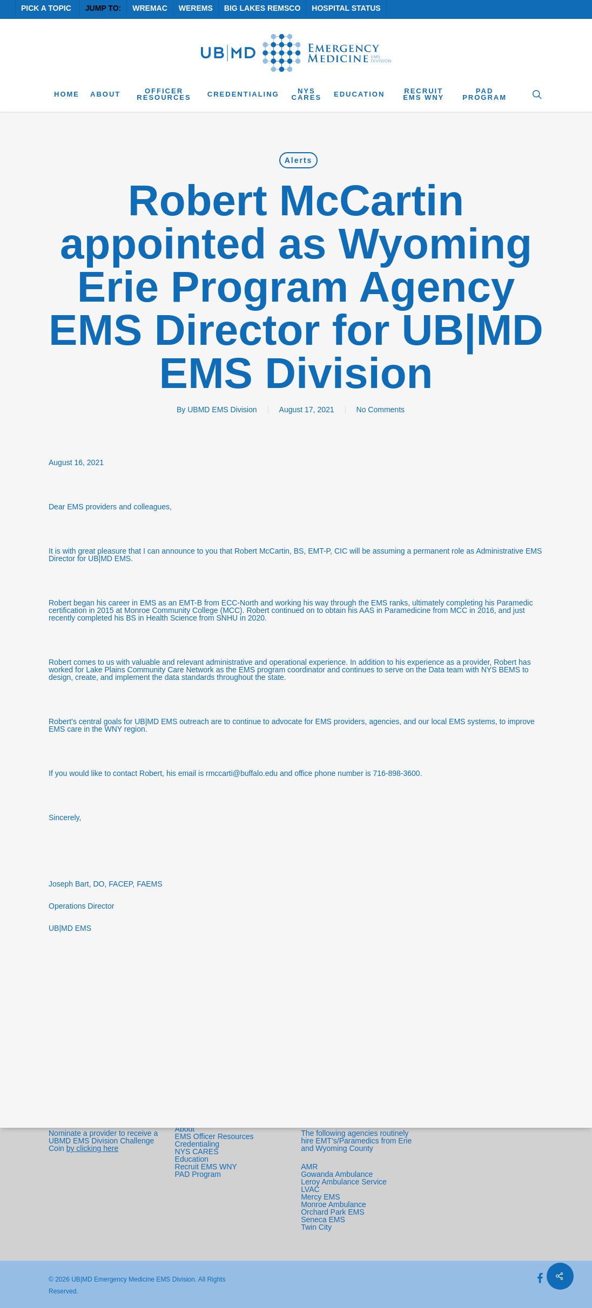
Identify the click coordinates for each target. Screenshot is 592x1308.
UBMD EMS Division (222, 409)
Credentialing (197, 1144)
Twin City (317, 1227)
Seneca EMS (324, 1219)
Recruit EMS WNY (207, 1166)
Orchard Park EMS (332, 1212)
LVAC (311, 1189)
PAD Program (198, 1174)
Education (191, 1159)
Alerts (299, 160)
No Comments (380, 409)
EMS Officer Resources (214, 1136)
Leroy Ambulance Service (344, 1181)
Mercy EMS (320, 1197)
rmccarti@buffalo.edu (242, 773)
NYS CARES (198, 1151)
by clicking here (92, 1148)
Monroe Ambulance (333, 1204)
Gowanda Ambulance (337, 1174)
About (185, 1129)
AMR (309, 1166)
